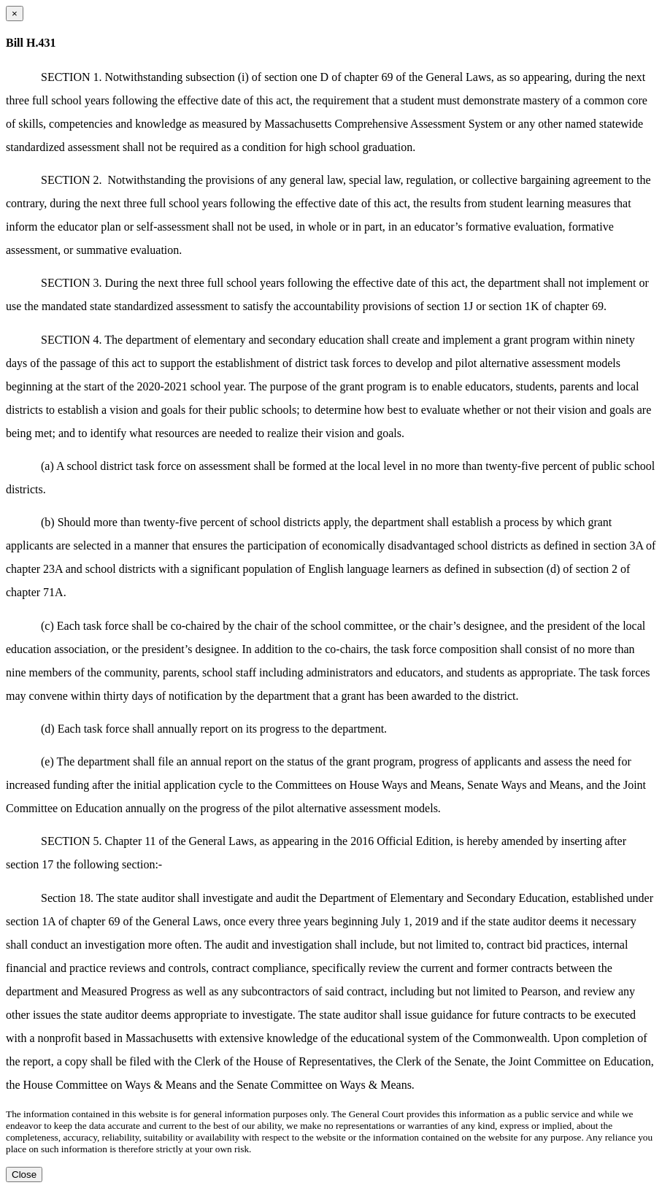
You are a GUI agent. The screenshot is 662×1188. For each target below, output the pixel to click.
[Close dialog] (14, 13)
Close (24, 1174)
